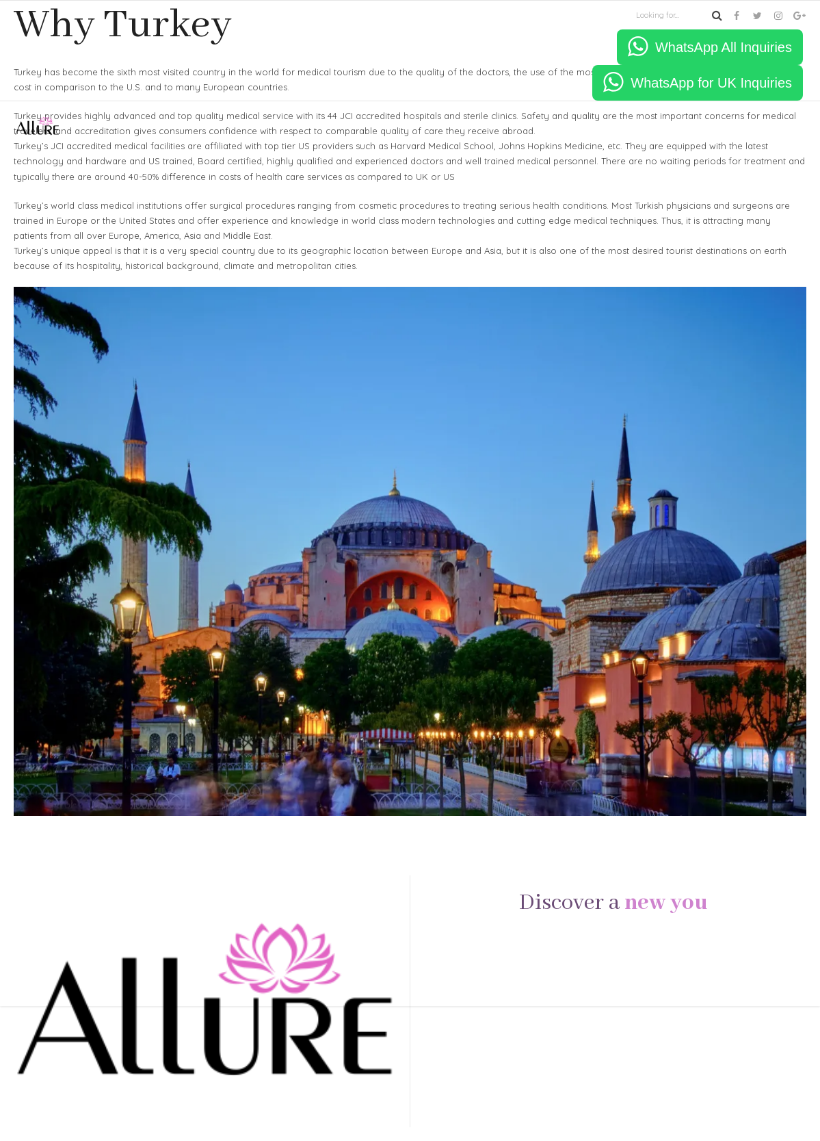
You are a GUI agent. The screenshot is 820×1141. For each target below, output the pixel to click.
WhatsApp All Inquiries (723, 47)
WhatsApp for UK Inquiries (711, 82)
